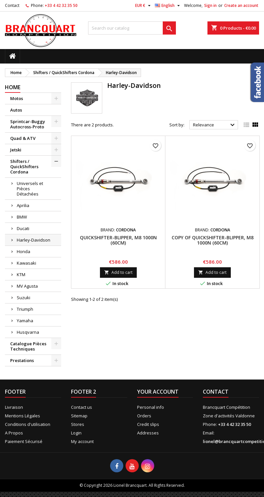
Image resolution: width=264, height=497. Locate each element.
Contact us (81, 407)
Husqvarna (28, 332)
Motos (16, 98)
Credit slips (148, 424)
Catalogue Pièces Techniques (28, 346)
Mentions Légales (22, 416)
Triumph (25, 309)
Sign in (210, 5)
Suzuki (23, 298)
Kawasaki (26, 263)
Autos (16, 110)
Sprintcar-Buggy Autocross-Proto (27, 124)
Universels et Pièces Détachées (30, 188)
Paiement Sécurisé (23, 441)
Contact (12, 5)
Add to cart (118, 272)
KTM (21, 274)
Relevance (214, 125)
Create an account (241, 5)
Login (76, 433)
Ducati (23, 228)
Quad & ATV (23, 138)
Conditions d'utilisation (27, 424)
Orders (144, 416)
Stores (77, 424)
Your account (158, 391)
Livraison (14, 407)
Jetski (15, 150)
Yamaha (25, 321)
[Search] (132, 28)
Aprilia (23, 205)
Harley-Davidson (33, 240)
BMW (22, 217)
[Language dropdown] (168, 5)
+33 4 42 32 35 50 (61, 5)
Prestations (22, 360)
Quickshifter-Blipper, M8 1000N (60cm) (118, 240)
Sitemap (79, 416)
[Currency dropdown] (143, 5)
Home (12, 87)
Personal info (150, 407)
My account (82, 441)
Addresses (148, 433)
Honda (23, 251)
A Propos (14, 433)
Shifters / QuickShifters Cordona (24, 166)
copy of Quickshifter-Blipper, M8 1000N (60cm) (212, 240)
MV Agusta (27, 286)
